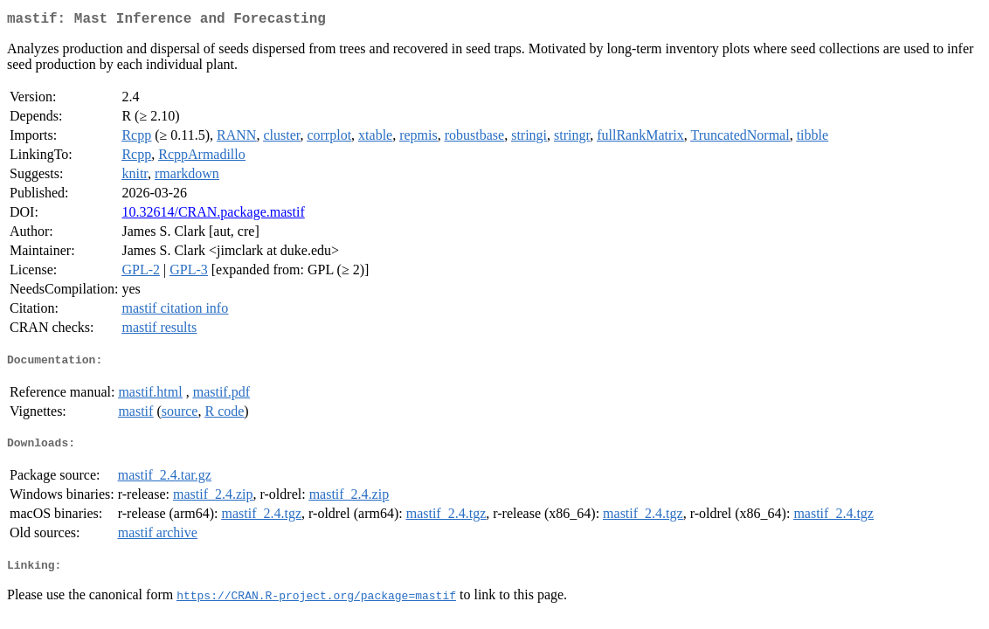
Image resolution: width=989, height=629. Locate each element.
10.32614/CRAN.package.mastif (212, 215)
